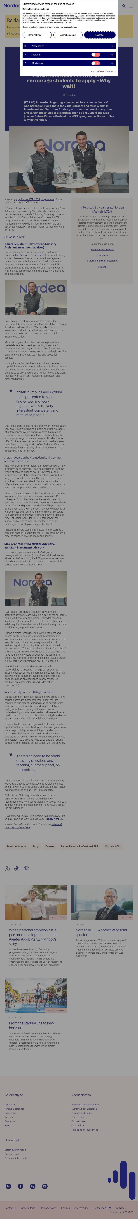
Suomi (46, 9)
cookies (40, 27)
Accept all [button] (100, 35)
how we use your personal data (62, 27)
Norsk (32, 9)
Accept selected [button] (68, 35)
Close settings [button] (35, 35)
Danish (26, 9)
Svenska (39, 9)
